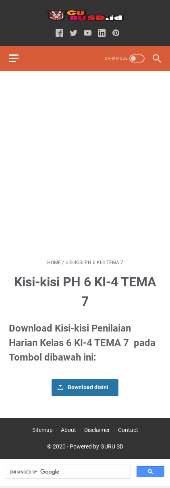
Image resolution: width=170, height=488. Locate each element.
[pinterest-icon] (116, 33)
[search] (67, 471)
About (68, 430)
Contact (128, 430)
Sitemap (42, 430)
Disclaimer (97, 430)
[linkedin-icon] (102, 33)
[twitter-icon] (73, 33)
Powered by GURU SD (96, 446)
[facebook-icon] (59, 33)
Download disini (88, 387)
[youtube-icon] (87, 33)
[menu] (18, 58)
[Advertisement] (85, 165)
